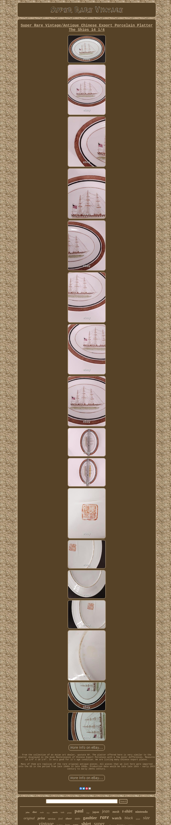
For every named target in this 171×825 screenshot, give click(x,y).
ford (60, 818)
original (29, 818)
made (42, 812)
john (27, 812)
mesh (116, 811)
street (138, 819)
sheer (69, 818)
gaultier (90, 817)
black (128, 818)
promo (69, 813)
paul (79, 810)
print (41, 818)
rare (104, 817)
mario (55, 812)
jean (106, 811)
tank (62, 812)
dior (34, 812)
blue (48, 813)
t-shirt (127, 811)
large (88, 813)
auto (77, 818)
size (146, 817)
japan (96, 811)
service (51, 819)
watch (116, 818)
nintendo (141, 811)
